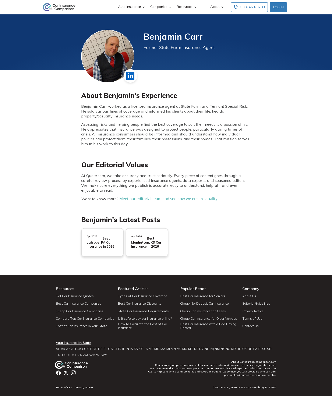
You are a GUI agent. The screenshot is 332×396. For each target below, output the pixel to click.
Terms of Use (252, 319)
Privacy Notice (253, 311)
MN (173, 349)
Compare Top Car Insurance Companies (85, 319)
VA (79, 355)
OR (250, 349)
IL (123, 349)
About (216, 7)
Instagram (73, 372)
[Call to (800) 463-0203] (249, 7)
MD (156, 349)
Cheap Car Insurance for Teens (203, 311)
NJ (212, 349)
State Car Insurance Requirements (143, 311)
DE (95, 349)
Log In (278, 7)
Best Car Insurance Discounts (139, 303)
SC (264, 349)
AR (73, 349)
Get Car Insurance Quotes (75, 296)
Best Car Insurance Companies (78, 303)
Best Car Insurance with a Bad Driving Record (208, 326)
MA (162, 349)
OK (244, 349)
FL (105, 349)
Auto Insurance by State (73, 342)
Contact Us (250, 326)
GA (110, 349)
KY (141, 349)
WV (92, 355)
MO (184, 349)
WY (104, 355)
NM (217, 349)
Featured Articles (133, 288)
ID (119, 349)
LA (146, 349)
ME (151, 349)
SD (269, 349)
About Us (249, 296)
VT (74, 355)
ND (233, 349)
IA (131, 349)
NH (207, 349)
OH (239, 349)
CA (79, 349)
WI (98, 355)
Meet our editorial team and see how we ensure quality (168, 198)
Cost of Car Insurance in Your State (81, 326)
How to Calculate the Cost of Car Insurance (142, 326)
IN (127, 349)
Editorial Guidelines (256, 303)
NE (196, 349)
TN (58, 355)
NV (201, 349)
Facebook (58, 372)
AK (63, 349)
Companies (160, 7)
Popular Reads (193, 288)
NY (222, 349)
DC (100, 349)
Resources (186, 7)
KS (136, 349)
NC (228, 349)
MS (179, 349)
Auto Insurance (131, 7)
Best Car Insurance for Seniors (202, 296)
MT (190, 349)
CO (84, 349)
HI (115, 349)
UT (69, 355)
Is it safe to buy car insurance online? (145, 319)
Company (250, 288)
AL (58, 349)
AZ (68, 349)
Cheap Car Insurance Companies (79, 311)
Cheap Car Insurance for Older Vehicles (208, 319)
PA (255, 349)
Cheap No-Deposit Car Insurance (204, 303)
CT (89, 349)
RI (259, 349)
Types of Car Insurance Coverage (142, 296)
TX (63, 355)
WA (85, 355)
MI (168, 349)
